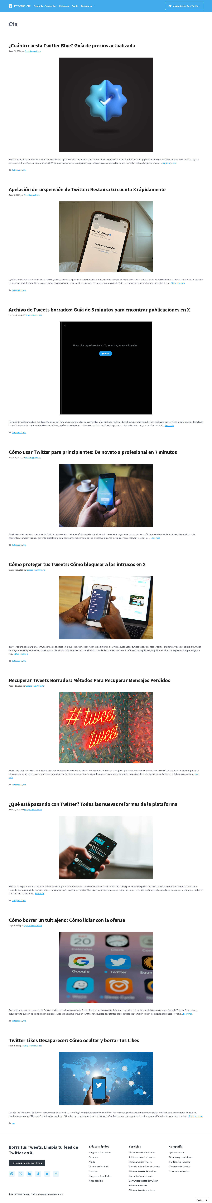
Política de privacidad (179, 1161)
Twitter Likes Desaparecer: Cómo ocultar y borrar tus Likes (74, 1040)
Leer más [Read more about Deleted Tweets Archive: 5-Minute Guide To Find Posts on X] (169, 425)
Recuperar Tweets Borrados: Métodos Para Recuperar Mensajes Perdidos (89, 680)
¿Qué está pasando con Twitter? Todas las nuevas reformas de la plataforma (93, 804)
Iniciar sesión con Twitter (184, 5)
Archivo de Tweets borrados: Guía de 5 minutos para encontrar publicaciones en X (99, 309)
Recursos (64, 5)
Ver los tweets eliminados (142, 1152)
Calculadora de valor (179, 1171)
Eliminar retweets (138, 1185)
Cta (24, 170)
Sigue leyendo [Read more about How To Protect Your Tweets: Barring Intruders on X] (21, 653)
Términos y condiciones (181, 1157)
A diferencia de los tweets (142, 1157)
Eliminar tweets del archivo (142, 1171)
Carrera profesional (99, 1166)
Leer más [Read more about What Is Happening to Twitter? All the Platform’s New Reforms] (39, 893)
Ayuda (75, 5)
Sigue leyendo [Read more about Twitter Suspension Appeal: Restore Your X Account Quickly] (178, 283)
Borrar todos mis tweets (141, 1176)
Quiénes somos (176, 1152)
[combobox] (202, 1200)
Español (200, 1200)
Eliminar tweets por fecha (142, 1190)
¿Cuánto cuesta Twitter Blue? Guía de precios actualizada (72, 45)
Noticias (93, 1171)
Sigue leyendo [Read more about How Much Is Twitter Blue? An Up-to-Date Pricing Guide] (169, 162)
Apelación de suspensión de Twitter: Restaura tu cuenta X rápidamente (87, 189)
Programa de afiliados (100, 1176)
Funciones (89, 5)
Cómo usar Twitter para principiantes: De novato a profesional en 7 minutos (93, 452)
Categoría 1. (17, 170)
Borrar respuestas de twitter (143, 1180)
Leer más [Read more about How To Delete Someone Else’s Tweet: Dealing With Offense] (187, 1013)
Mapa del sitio (96, 1180)
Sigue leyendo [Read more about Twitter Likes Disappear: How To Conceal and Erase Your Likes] (196, 1116)
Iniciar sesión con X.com (27, 1163)
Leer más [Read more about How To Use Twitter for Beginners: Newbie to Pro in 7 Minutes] (155, 537)
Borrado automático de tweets (144, 1166)
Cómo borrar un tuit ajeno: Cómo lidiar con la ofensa (67, 920)
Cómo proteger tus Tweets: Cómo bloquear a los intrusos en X (77, 564)
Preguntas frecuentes (45, 5)
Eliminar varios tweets (140, 1161)
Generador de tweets (179, 1166)
